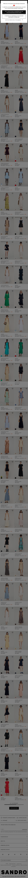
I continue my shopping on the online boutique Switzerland (14, 17)
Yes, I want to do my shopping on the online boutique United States (14, 12)
